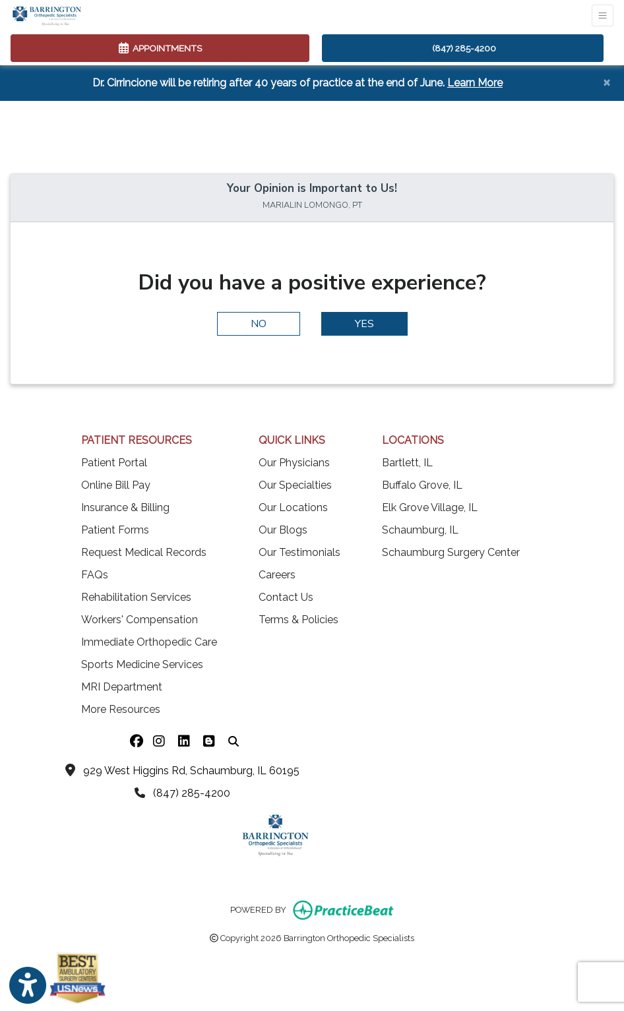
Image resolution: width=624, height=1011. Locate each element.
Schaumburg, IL (420, 530)
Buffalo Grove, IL (422, 485)
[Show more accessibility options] (27, 986)
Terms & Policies (298, 619)
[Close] (606, 82)
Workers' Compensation (139, 619)
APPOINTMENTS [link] (160, 48)
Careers (277, 574)
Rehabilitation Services (136, 597)
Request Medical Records (143, 552)
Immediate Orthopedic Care (149, 642)
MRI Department (121, 687)
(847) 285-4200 (464, 48)
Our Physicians (294, 462)
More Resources (120, 709)
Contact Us (286, 597)
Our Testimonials (299, 552)
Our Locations (293, 507)
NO (258, 324)
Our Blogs (283, 530)
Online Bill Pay (115, 485)
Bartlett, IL (407, 462)
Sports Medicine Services (142, 664)
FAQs (94, 574)
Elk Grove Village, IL (430, 507)
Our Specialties (295, 485)
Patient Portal (114, 462)
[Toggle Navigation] (602, 15)
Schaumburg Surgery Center (451, 552)
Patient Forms (115, 530)
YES (364, 324)
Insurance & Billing (125, 507)
